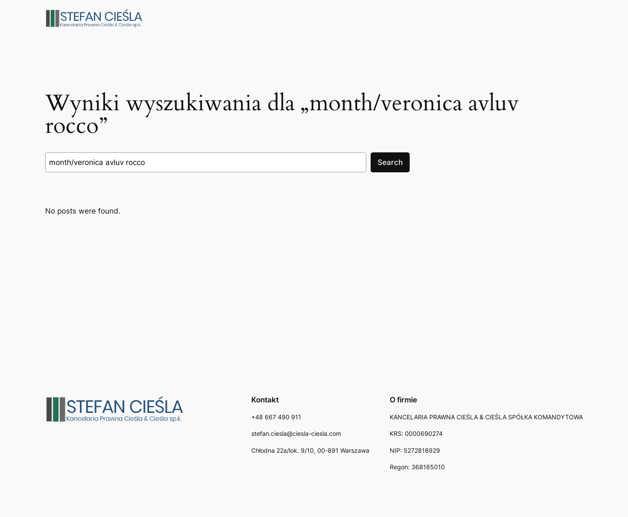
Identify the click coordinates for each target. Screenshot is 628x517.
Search (390, 162)
